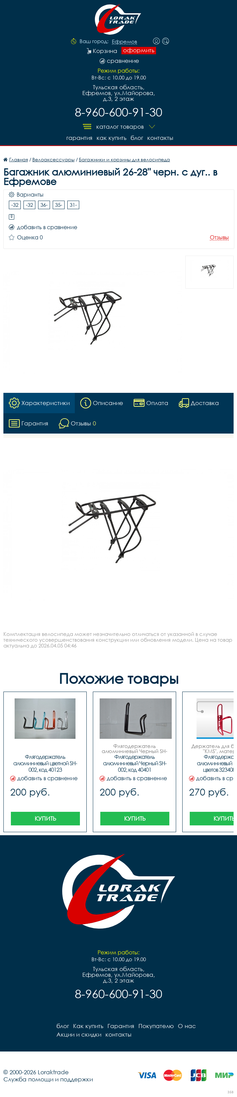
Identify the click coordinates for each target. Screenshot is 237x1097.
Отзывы (219, 237)
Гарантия (79, 137)
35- (58, 205)
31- (73, 205)
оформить (138, 50)
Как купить (111, 137)
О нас (187, 1025)
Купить (45, 818)
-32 (14, 205)
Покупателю (156, 1025)
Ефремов (124, 41)
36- (44, 205)
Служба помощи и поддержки (48, 1079)
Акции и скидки (78, 1034)
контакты (160, 137)
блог (137, 137)
